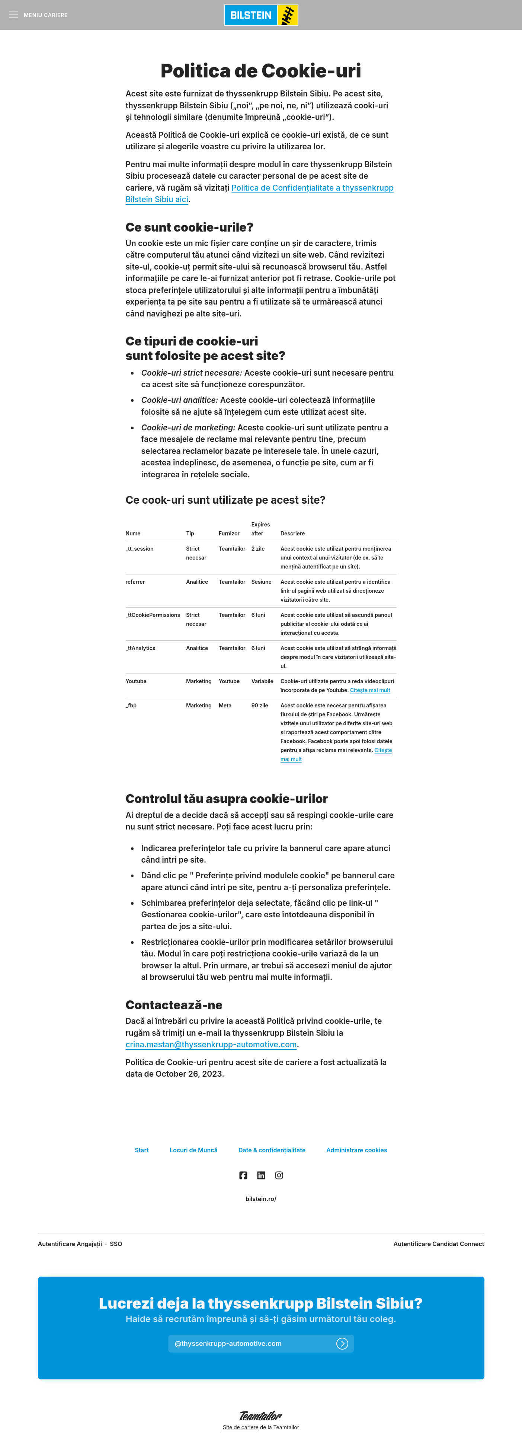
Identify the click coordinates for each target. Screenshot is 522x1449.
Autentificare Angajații (70, 1244)
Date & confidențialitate (271, 1150)
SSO (116, 1244)
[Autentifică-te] (342, 1344)
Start (142, 1150)
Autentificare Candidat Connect (439, 1244)
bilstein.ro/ (261, 1199)
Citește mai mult (370, 690)
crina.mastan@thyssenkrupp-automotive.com (211, 1044)
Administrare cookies (356, 1150)
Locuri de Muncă (194, 1150)
